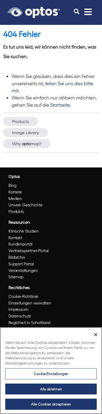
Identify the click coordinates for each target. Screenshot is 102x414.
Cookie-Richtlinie (23, 296)
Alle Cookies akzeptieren (51, 404)
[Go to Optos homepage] (33, 11)
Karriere (15, 191)
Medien (15, 198)
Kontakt (15, 237)
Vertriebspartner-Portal (28, 250)
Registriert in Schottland (29, 322)
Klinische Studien (23, 231)
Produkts (16, 211)
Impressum (18, 309)
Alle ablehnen (51, 389)
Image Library (25, 132)
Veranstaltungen (23, 270)
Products (20, 121)
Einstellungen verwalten (29, 303)
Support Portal (21, 263)
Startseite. (60, 104)
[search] (76, 12)
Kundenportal (20, 244)
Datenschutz (19, 315)
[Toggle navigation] (88, 11)
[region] (51, 370)
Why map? (26, 143)
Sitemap (15, 276)
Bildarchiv (16, 257)
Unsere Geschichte (25, 204)
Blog (12, 185)
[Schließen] (95, 334)
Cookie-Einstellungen (51, 374)
